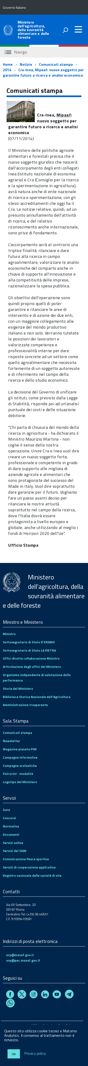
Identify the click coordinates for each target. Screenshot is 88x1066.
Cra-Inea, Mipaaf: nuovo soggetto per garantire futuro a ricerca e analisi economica (43, 72)
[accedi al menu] (78, 29)
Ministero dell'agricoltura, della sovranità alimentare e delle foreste (33, 29)
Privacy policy (35, 1053)
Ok (14, 1053)
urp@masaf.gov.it (20, 954)
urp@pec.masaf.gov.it (23, 960)
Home (8, 64)
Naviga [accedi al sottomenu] (16, 52)
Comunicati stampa (56, 64)
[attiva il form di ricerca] (65, 30)
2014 (7, 70)
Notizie (26, 64)
